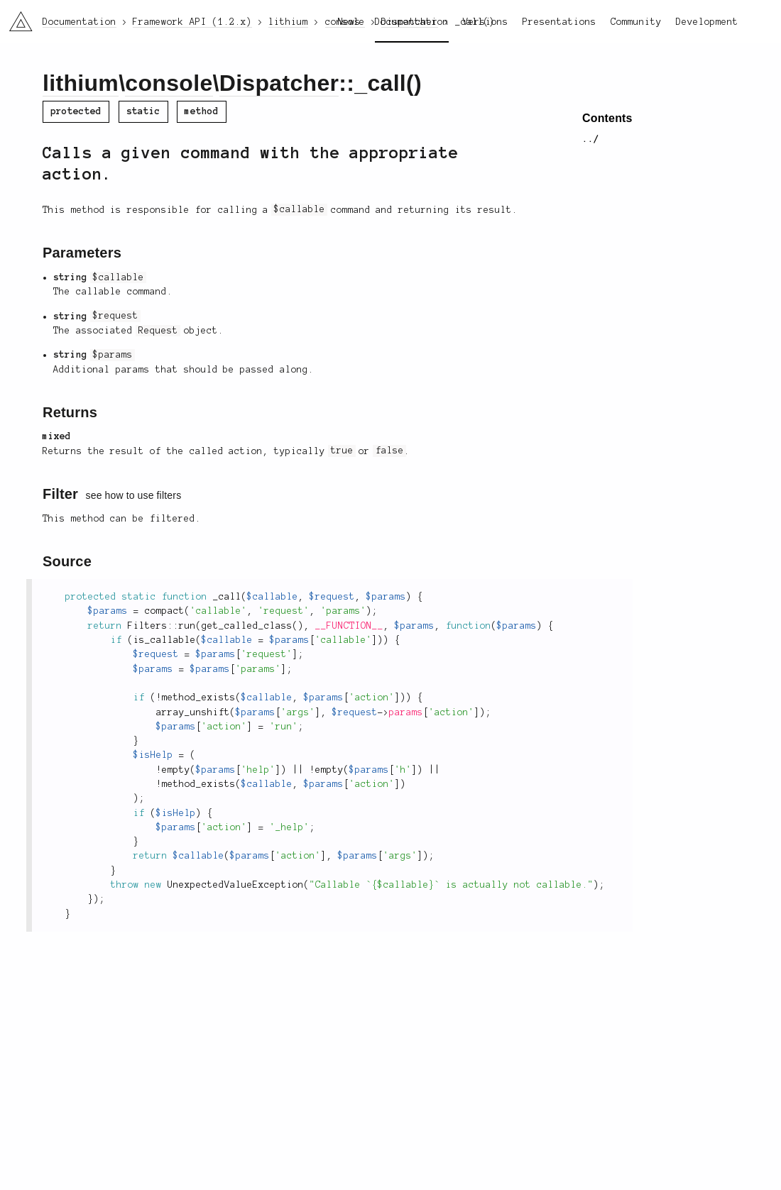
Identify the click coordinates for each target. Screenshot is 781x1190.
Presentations (559, 22)
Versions (485, 22)
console (168, 83)
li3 (15, 17)
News (349, 22)
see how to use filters (134, 495)
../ (590, 139)
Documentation (412, 22)
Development (707, 22)
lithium (81, 83)
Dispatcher (279, 83)
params (406, 712)
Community (636, 22)
